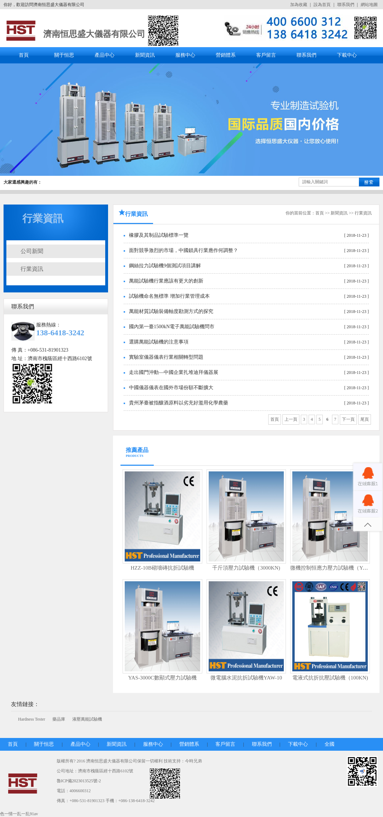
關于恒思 (64, 55)
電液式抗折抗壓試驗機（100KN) (330, 678)
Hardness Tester (31, 719)
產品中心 (104, 55)
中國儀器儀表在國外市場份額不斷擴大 (171, 387)
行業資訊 (32, 269)
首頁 (24, 55)
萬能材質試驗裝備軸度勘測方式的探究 (171, 311)
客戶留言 (266, 55)
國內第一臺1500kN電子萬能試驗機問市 (171, 326)
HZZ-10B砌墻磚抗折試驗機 (162, 568)
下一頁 (348, 419)
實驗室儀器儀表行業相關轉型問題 (166, 357)
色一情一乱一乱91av (19, 813)
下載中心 (347, 55)
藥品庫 (58, 719)
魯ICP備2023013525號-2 (79, 780)
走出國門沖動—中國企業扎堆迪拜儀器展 (173, 372)
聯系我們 (345, 4)
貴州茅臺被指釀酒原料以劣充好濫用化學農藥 (178, 402)
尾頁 (364, 419)
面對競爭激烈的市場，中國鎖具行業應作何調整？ (183, 250)
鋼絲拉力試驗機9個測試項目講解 (165, 265)
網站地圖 (369, 4)
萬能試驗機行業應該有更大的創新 (166, 281)
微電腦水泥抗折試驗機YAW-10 (246, 678)
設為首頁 (322, 4)
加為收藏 (298, 4)
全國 (329, 744)
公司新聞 (32, 251)
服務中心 (185, 55)
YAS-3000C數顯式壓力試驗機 (162, 678)
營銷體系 (226, 55)
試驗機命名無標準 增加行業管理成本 (169, 296)
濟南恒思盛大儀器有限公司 (94, 34)
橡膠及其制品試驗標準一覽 (158, 235)
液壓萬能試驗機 (87, 719)
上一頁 (291, 419)
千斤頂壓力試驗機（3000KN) (246, 568)
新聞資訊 (145, 55)
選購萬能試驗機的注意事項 (158, 342)
